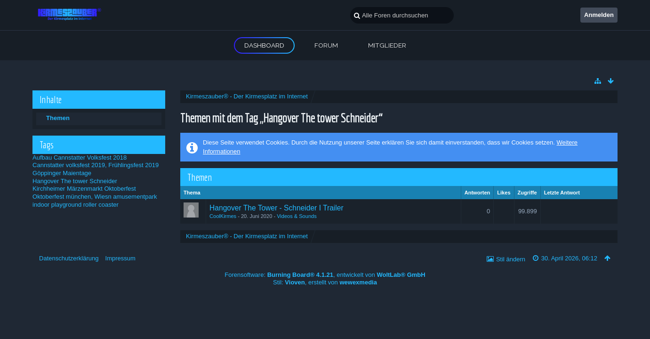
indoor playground (56, 204)
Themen (58, 117)
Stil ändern (510, 259)
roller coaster (101, 204)
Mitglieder (387, 45)
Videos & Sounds (297, 216)
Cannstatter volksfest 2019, (69, 165)
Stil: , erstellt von (325, 282)
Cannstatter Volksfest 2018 (90, 157)
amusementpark (135, 196)
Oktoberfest (120, 188)
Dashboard (264, 45)
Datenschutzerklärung (68, 258)
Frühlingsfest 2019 (133, 165)
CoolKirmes (222, 216)
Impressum (120, 258)
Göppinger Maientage (61, 173)
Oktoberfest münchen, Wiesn (72, 196)
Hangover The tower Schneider (74, 181)
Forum (326, 45)
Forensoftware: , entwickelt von (325, 274)
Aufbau (42, 157)
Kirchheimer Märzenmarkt (67, 188)
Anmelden (599, 14)
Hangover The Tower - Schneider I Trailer (276, 208)
